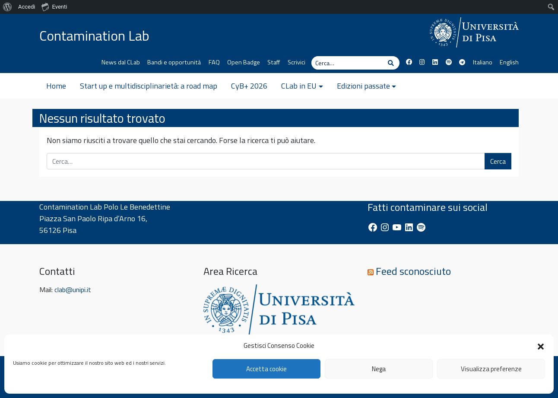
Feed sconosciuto (413, 271)
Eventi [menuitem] (54, 6)
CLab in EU (299, 86)
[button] (540, 345)
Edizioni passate (363, 86)
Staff (273, 62)
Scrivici (296, 62)
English (509, 62)
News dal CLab (120, 62)
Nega (379, 369)
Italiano (482, 62)
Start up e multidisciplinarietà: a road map (148, 86)
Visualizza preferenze (491, 369)
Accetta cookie (266, 369)
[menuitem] (7, 7)
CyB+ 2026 (249, 86)
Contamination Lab (94, 35)
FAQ (214, 62)
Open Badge (243, 62)
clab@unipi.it (72, 289)
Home (56, 86)
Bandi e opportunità (174, 62)
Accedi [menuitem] (26, 6)
